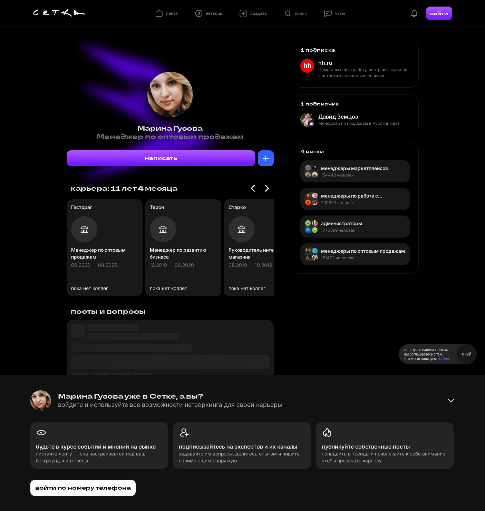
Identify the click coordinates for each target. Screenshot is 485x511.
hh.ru (325, 62)
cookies (444, 358)
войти (439, 13)
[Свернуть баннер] (451, 401)
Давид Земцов (338, 116)
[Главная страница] (59, 13)
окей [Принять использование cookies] (466, 354)
